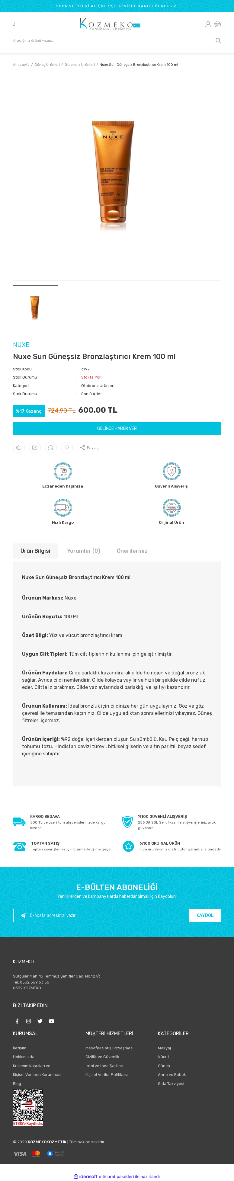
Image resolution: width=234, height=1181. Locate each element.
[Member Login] (208, 24)
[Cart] (217, 24)
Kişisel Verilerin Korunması (37, 1074)
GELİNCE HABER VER (117, 428)
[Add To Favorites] (67, 447)
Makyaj (164, 1048)
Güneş (164, 1066)
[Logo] (110, 24)
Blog (17, 1083)
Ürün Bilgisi (35, 551)
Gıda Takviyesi (171, 1083)
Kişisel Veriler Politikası (106, 1074)
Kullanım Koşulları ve (31, 1066)
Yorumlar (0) (83, 551)
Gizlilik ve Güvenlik (102, 1057)
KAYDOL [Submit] (205, 915)
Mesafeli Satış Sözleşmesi (109, 1048)
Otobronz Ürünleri (97, 385)
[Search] (117, 40)
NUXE (21, 344)
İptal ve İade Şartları (104, 1066)
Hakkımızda (23, 1057)
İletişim (19, 1048)
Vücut (163, 1057)
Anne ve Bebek (172, 1074)
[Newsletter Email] (96, 915)
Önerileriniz (132, 551)
